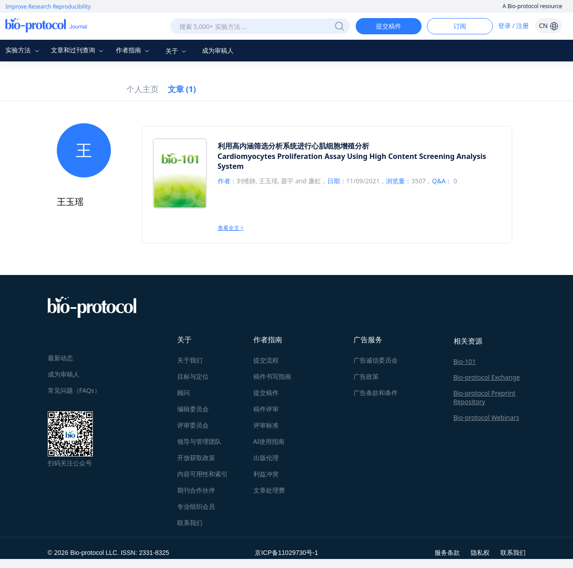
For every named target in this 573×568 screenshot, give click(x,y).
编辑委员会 (193, 409)
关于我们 (189, 360)
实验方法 (23, 50)
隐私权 (480, 552)
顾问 (183, 392)
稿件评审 (266, 409)
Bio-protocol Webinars (486, 417)
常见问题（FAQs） (74, 390)
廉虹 (314, 181)
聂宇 (287, 181)
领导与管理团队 (199, 441)
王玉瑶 (268, 181)
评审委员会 (193, 425)
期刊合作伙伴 (196, 490)
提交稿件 (388, 26)
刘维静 (246, 181)
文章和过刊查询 (78, 50)
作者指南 (134, 50)
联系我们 (189, 522)
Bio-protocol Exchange (487, 377)
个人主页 (142, 89)
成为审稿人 (218, 50)
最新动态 (60, 358)
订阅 (460, 26)
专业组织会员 (196, 506)
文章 (182, 89)
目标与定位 (193, 376)
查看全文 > (231, 228)
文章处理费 (269, 490)
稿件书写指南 (272, 376)
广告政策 (366, 376)
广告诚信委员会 (375, 360)
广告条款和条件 (375, 392)
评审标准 (266, 425)
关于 (177, 51)
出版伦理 (266, 457)
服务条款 (447, 552)
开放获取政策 (196, 457)
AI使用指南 (269, 441)
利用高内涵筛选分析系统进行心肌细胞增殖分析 (293, 146)
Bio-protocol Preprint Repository (485, 397)
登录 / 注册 (513, 25)
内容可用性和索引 (202, 474)
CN (548, 25)
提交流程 (266, 360)
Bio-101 (465, 361)
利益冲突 (266, 474)
